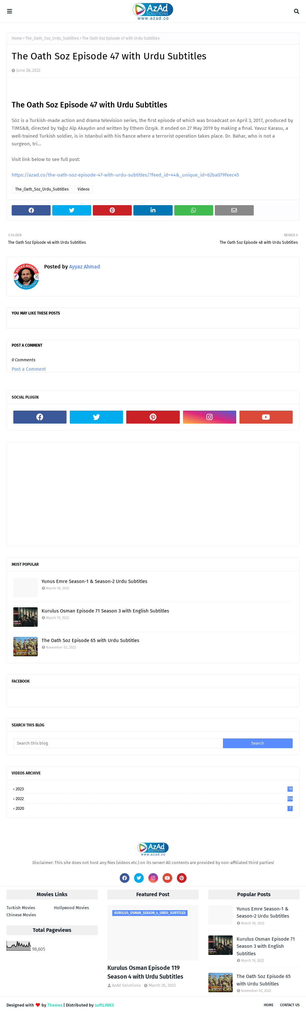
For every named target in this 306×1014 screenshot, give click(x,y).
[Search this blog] (118, 743)
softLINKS (104, 1005)
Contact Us (290, 1005)
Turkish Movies (20, 907)
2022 (154, 798)
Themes (54, 1005)
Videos (84, 189)
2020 (154, 808)
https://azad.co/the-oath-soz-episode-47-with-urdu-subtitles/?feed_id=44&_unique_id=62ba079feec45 (125, 175)
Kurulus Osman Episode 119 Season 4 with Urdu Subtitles (145, 972)
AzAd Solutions (126, 985)
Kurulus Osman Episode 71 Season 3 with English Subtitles (105, 611)
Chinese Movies (21, 914)
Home (17, 38)
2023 (154, 788)
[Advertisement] (153, 494)
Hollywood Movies (71, 907)
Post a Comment (29, 369)
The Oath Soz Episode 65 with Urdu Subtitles (90, 640)
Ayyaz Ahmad (84, 267)
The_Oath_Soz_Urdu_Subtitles (52, 38)
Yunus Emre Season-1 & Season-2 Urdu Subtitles (94, 581)
